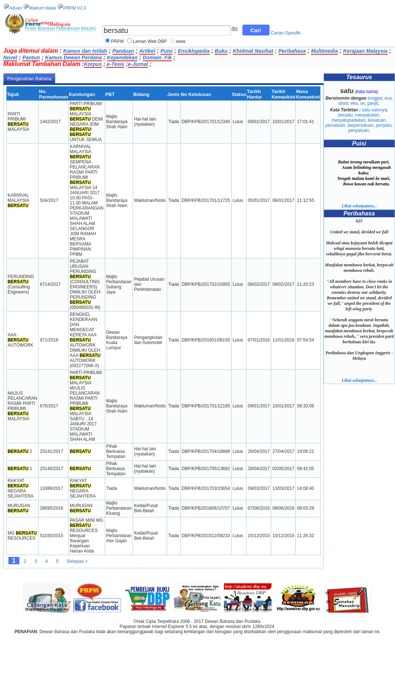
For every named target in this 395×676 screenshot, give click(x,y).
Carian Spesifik (285, 33)
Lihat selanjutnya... (359, 205)
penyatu (384, 125)
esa (388, 98)
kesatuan (377, 120)
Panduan (123, 51)
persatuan (335, 125)
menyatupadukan (348, 120)
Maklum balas (42, 8)
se (362, 103)
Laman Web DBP (150, 41)
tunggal (375, 98)
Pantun (31, 57)
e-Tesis (115, 64)
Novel (10, 57)
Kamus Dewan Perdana (73, 57)
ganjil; (373, 103)
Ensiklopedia (193, 51)
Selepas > (77, 561)
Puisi (166, 51)
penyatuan (358, 130)
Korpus (93, 64)
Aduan (15, 8)
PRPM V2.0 (74, 8)
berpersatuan (360, 125)
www (180, 41)
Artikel (147, 51)
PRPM (117, 41)
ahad (343, 103)
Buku (221, 51)
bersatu (345, 115)
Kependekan (122, 57)
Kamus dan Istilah (85, 51)
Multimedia (324, 51)
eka (354, 103)
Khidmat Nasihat (253, 51)
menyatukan (367, 115)
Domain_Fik (157, 57)
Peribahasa (292, 51)
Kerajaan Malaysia (365, 51)
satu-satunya (374, 109)
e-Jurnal (138, 64)
